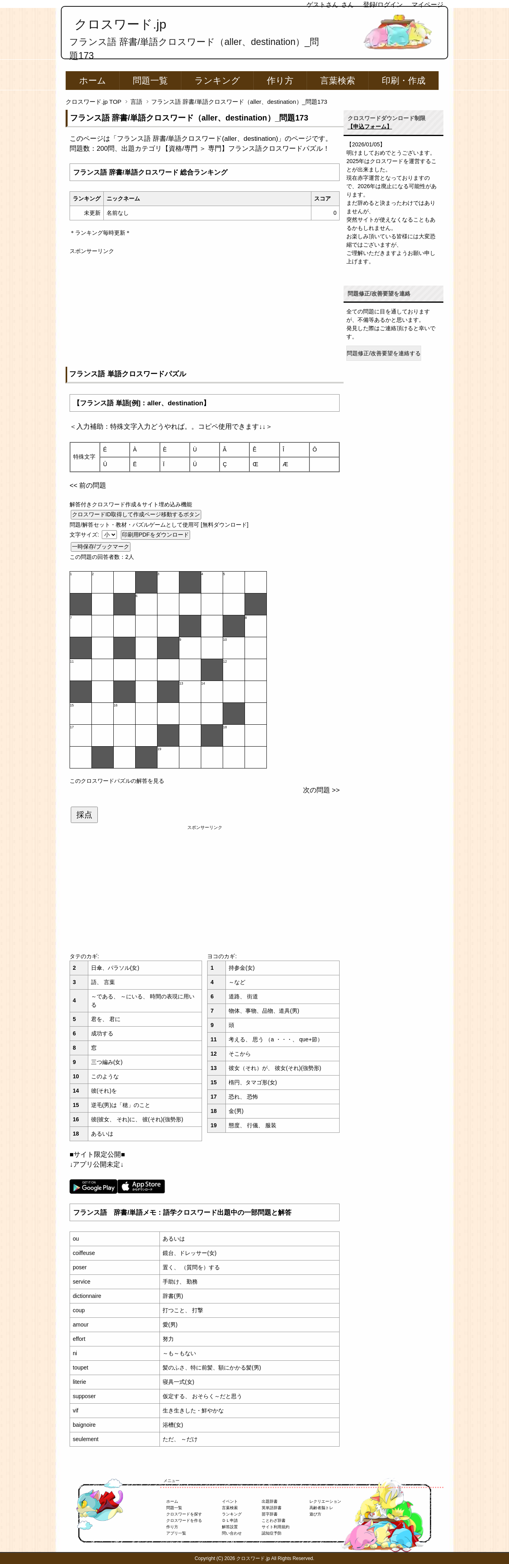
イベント (230, 1501)
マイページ (427, 4)
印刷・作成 (403, 81)
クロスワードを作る (184, 1520)
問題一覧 (150, 81)
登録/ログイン (383, 4)
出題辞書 (270, 1501)
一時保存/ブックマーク (100, 546)
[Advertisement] (205, 311)
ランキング (217, 81)
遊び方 (315, 1514)
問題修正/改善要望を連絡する (384, 353)
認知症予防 (272, 1533)
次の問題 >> (321, 790)
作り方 (280, 81)
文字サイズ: (85, 534)
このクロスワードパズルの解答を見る (117, 781)
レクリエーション (325, 1501)
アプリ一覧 (176, 1533)
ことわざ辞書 (274, 1520)
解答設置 (230, 1527)
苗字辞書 (270, 1514)
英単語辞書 (272, 1508)
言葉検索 (337, 81)
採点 (84, 814)
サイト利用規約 (275, 1527)
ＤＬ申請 (230, 1520)
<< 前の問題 (88, 485)
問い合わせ (232, 1533)
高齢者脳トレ (321, 1508)
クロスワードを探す (184, 1514)
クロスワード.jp (120, 24)
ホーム (92, 81)
